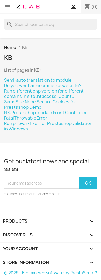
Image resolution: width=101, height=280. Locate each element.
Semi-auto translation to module (38, 80)
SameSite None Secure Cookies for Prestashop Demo (40, 104)
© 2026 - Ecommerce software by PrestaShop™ (50, 273)
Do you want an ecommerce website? (43, 85)
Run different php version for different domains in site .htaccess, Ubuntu (44, 93)
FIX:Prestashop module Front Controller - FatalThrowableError (47, 115)
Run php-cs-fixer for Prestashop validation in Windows (48, 126)
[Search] (50, 24)
